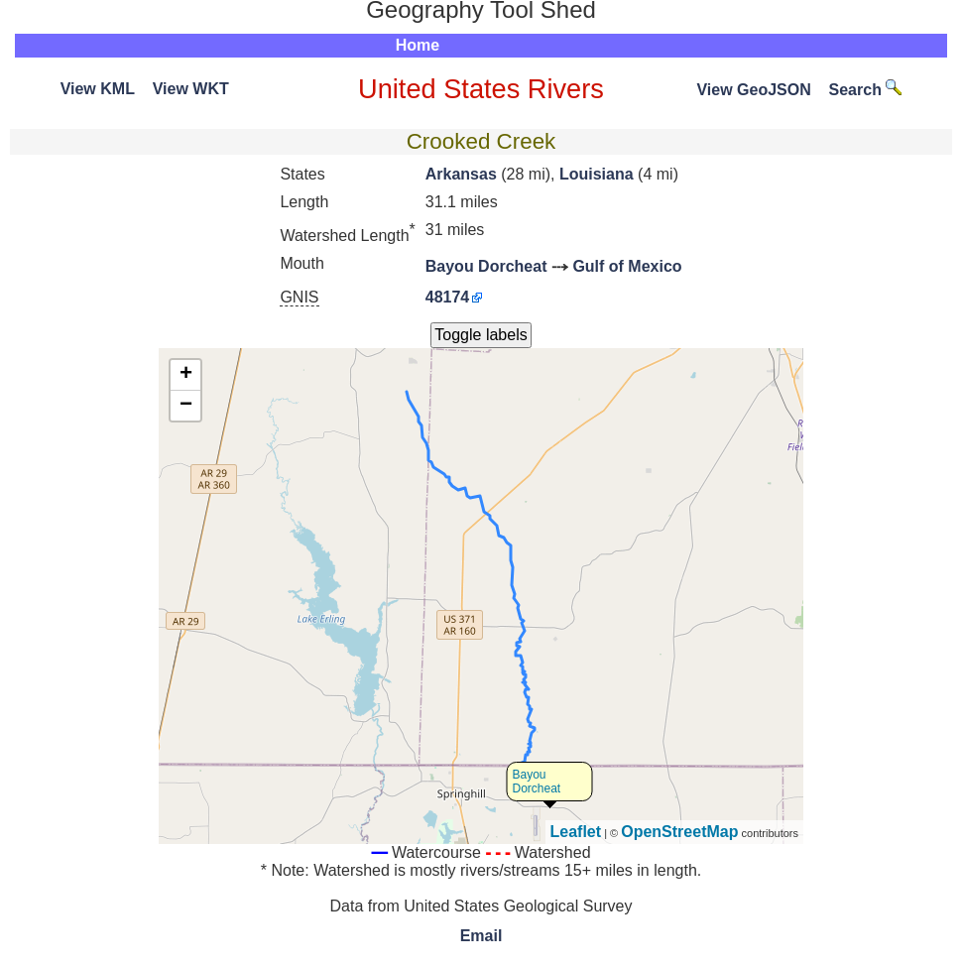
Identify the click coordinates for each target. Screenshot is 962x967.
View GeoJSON (753, 89)
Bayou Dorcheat (486, 266)
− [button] (186, 406)
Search (865, 89)
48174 (447, 297)
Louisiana (596, 174)
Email (481, 935)
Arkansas (461, 174)
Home (417, 45)
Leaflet (576, 831)
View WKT (191, 88)
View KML (97, 88)
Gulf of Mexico (626, 266)
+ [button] (186, 375)
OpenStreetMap (679, 831)
